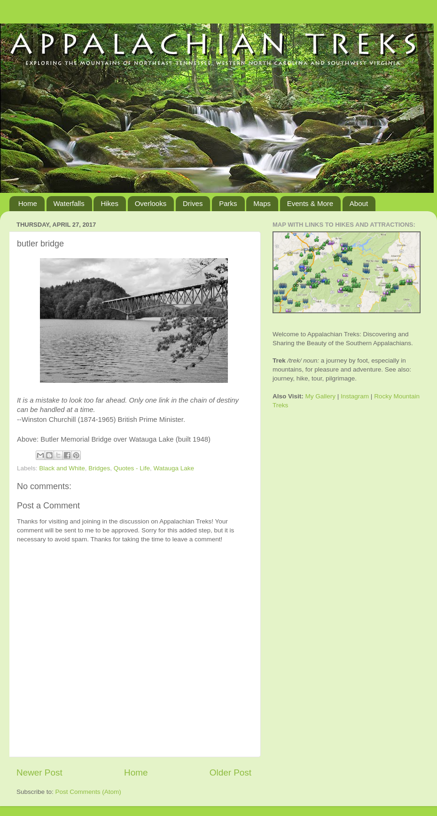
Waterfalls (69, 203)
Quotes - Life (132, 468)
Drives (193, 203)
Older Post (230, 772)
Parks (228, 203)
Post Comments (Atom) (88, 791)
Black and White (62, 468)
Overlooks (151, 203)
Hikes (109, 203)
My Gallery (320, 396)
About (359, 203)
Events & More (310, 203)
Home (27, 203)
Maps (262, 203)
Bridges (99, 468)
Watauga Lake (173, 468)
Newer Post (39, 772)
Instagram (355, 396)
